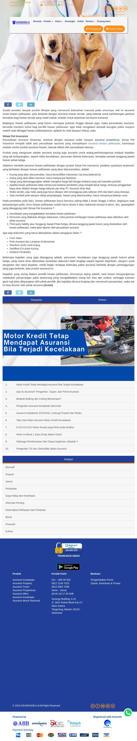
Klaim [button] (59, 21)
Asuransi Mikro (21, 593)
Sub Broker (120, 14)
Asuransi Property (22, 583)
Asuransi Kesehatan (23, 597)
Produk (17, 573)
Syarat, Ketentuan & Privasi (105, 583)
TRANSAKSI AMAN (68, 555)
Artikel (80, 21)
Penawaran (93, 28)
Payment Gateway (23, 729)
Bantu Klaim (114, 28)
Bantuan (95, 573)
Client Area (120, 12)
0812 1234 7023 (67, 5)
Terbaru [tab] (102, 299)
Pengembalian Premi (102, 579)
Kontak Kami (59, 573)
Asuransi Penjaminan (24, 590)
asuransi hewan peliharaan (104, 143)
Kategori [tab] (68, 459)
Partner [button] (90, 21)
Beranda (37, 21)
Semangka (70, 21)
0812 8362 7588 (60, 586)
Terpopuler (36, 299)
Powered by (19, 716)
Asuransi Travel (21, 586)
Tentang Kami (103, 21)
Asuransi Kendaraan (24, 579)
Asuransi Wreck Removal (26, 600)
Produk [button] (48, 21)
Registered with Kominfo (107, 716)
